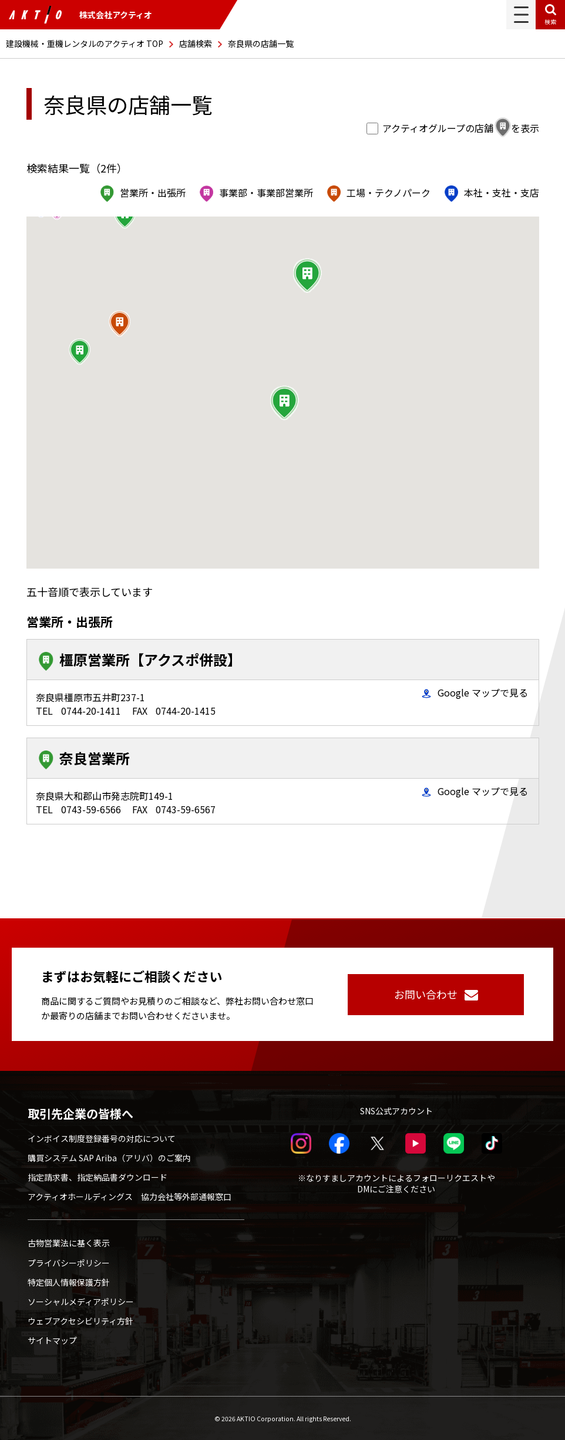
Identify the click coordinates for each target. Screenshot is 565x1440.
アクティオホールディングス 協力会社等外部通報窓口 (129, 1196)
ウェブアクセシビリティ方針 (80, 1321)
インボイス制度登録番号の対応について (102, 1138)
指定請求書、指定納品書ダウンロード (97, 1177)
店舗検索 (195, 43)
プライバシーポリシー (69, 1263)
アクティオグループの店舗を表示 (453, 128)
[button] (307, 276)
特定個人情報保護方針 (69, 1282)
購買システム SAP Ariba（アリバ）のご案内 (109, 1157)
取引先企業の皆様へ (80, 1113)
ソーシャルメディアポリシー (81, 1301)
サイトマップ (52, 1340)
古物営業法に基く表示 (69, 1243)
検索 (550, 21)
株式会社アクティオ (80, 14)
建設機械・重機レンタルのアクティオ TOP (84, 43)
